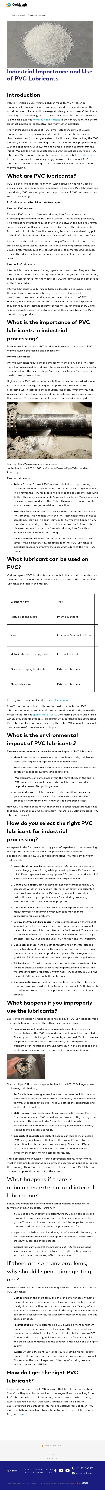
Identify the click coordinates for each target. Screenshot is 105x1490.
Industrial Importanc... (38, 15)
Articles (23, 15)
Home (14, 15)
